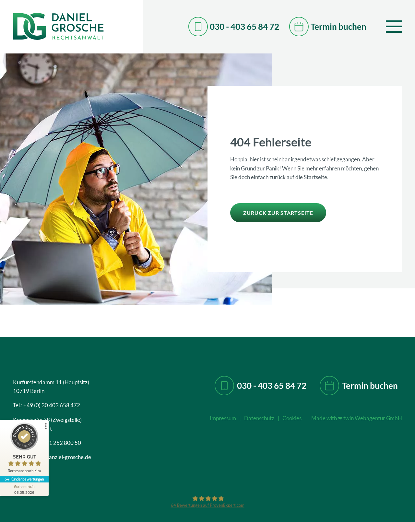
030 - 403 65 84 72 (271, 385)
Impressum (223, 418)
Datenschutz (259, 418)
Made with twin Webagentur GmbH (356, 418)
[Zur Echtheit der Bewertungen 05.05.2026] (24, 489)
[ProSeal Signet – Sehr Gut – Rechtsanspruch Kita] (24, 449)
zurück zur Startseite (278, 213)
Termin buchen (370, 385)
